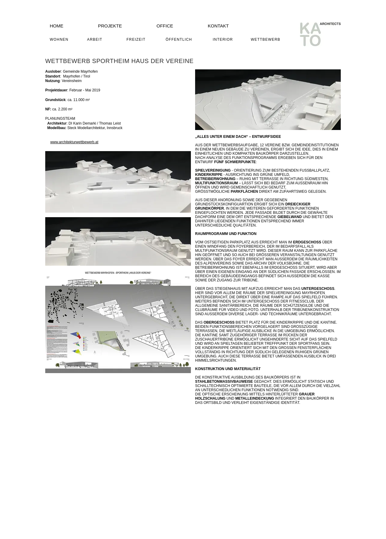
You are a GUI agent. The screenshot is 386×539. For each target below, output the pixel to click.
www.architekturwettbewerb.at (74, 142)
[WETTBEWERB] (266, 39)
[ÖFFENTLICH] (179, 39)
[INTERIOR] (223, 39)
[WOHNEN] (59, 39)
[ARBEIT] (95, 39)
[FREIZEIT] (136, 39)
